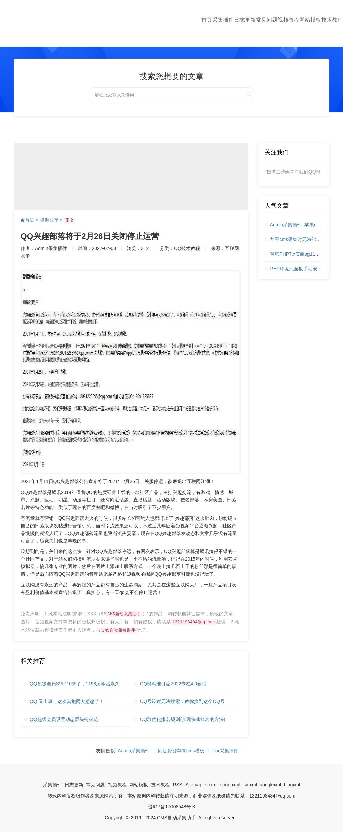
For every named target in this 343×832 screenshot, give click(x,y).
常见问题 (266, 20)
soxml (211, 784)
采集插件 (223, 20)
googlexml (270, 784)
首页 (206, 20)
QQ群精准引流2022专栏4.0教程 (170, 683)
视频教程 (288, 20)
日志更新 (245, 20)
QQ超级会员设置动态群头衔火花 (61, 719)
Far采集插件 (225, 750)
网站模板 (310, 20)
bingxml (292, 784)
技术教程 (332, 20)
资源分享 (49, 220)
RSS (177, 784)
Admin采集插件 (134, 750)
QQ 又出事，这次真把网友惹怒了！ (64, 701)
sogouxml (230, 784)
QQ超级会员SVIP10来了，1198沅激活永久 (72, 683)
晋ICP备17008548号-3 (171, 806)
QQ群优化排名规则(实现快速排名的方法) (179, 719)
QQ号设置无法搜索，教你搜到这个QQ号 (179, 701)
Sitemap (193, 784)
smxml (250, 784)
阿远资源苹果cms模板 (181, 750)
